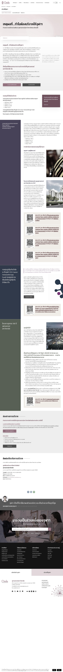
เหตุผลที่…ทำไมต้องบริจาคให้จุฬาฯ (6, 12)
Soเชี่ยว (49, 558)
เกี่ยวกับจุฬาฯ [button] (15, 2)
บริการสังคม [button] (32, 2)
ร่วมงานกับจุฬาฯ (47, 2)
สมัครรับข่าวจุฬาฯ (16, 572)
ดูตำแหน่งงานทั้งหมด (26, 533)
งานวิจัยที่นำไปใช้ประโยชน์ (21, 551)
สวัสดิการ (32, 533)
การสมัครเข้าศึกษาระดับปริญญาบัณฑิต (8, 555)
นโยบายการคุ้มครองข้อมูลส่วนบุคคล (20, 670)
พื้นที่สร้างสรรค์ (34, 557)
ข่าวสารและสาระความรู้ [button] (39, 2)
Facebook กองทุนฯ (28, 297)
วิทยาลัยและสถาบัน (5, 560)
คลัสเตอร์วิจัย (19, 550)
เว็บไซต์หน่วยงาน (37, 533)
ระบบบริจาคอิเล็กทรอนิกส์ (16, 12)
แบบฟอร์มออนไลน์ (31, 84)
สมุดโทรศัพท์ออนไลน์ (45, 582)
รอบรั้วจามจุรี (50, 555)
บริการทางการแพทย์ (35, 551)
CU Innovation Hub (20, 560)
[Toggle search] (60, 2)
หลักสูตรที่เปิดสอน (5, 550)
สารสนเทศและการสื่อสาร (36, 555)
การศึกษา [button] (20, 2)
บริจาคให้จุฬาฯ (47, 572)
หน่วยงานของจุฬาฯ (45, 580)
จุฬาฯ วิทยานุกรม (19, 557)
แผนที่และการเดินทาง (45, 584)
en (56, 2)
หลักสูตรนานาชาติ (4, 551)
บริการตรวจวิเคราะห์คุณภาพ (36, 553)
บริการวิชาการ (34, 550)
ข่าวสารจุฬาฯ (50, 550)
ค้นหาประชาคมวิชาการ (20, 555)
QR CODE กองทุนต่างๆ (10, 431)
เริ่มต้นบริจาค (22, 12)
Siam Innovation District (21, 558)
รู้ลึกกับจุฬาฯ (50, 557)
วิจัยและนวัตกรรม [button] (26, 2)
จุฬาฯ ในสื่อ (49, 553)
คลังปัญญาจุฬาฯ (19, 553)
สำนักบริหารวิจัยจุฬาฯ (20, 562)
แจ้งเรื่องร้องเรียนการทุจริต (46, 585)
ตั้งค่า (48, 670)
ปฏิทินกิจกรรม (50, 551)
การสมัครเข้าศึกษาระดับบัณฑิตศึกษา (8, 557)
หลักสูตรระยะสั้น (4, 553)
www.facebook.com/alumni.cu (14, 477)
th (54, 2)
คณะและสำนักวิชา (4, 558)
